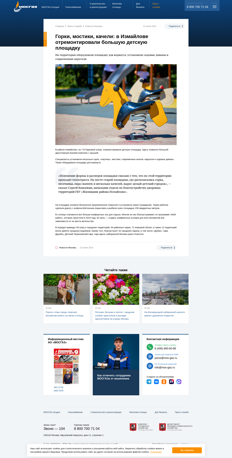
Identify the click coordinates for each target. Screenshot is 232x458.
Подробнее (156, 452)
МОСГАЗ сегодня (52, 412)
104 (62, 429)
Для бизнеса (161, 412)
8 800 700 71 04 (197, 6)
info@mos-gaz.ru (165, 367)
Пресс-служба (181, 412)
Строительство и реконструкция (106, 412)
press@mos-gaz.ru (166, 358)
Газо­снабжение (75, 412)
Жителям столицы (138, 412)
